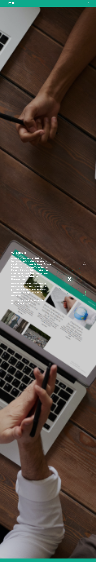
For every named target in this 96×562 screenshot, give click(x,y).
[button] (88, 3)
